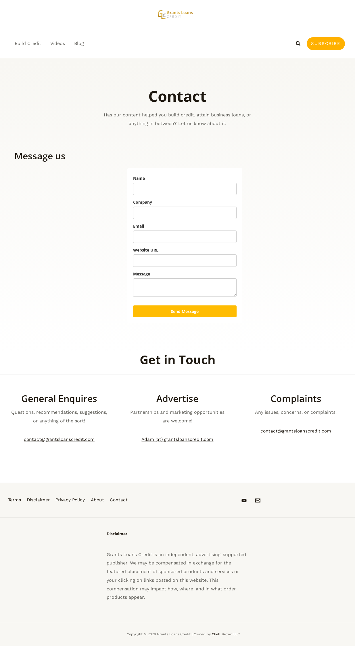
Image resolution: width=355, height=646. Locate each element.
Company (142, 202)
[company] (185, 213)
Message (141, 274)
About (101, 500)
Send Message (185, 311)
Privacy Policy (72, 500)
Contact (124, 500)
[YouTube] (244, 500)
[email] (185, 237)
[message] (185, 287)
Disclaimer (39, 500)
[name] (185, 189)
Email (138, 226)
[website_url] (185, 260)
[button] (298, 43)
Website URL (145, 250)
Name (139, 178)
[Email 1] (263, 500)
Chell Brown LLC (226, 634)
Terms (14, 500)
